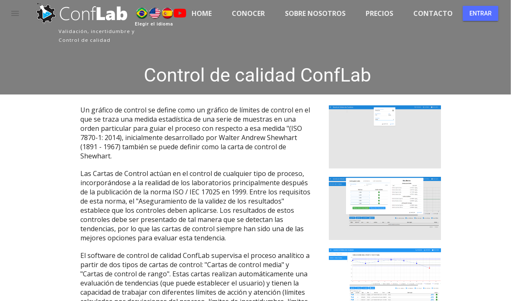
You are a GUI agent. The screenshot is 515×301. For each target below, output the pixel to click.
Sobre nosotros (315, 13)
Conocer (248, 13)
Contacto (433, 13)
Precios (379, 13)
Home (202, 13)
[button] (15, 13)
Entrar (480, 13)
